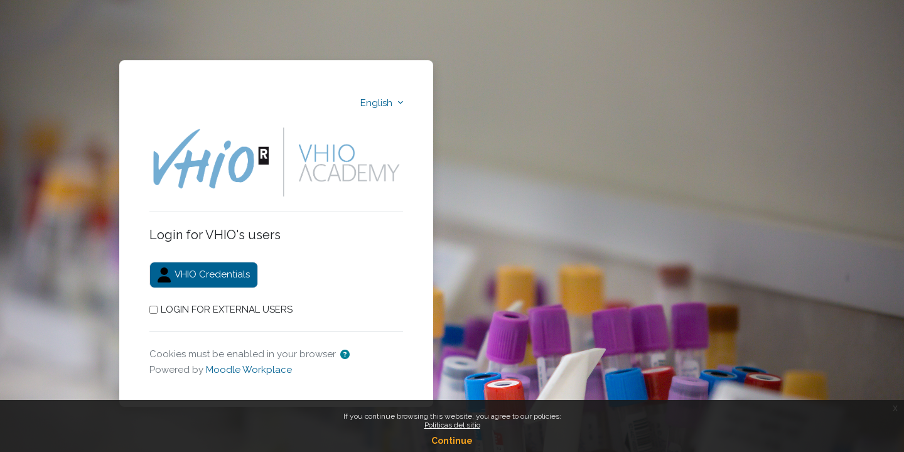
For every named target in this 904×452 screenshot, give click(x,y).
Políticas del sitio (452, 425)
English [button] (377, 103)
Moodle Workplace (249, 369)
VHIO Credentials (204, 274)
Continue (452, 441)
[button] (345, 355)
